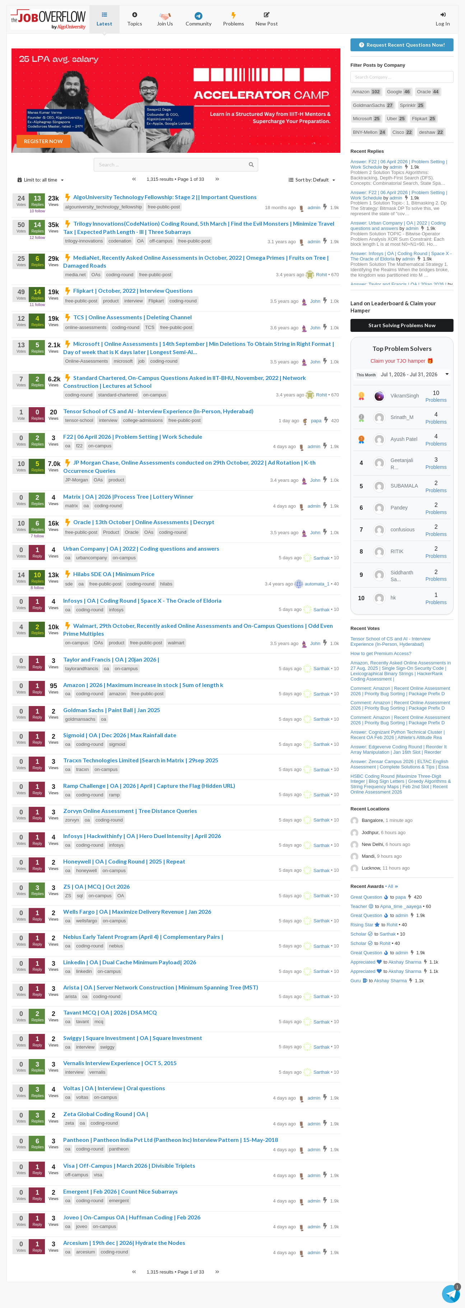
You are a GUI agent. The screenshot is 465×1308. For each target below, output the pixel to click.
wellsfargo (86, 946)
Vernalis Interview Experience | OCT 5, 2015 (120, 1088)
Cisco (402, 158)
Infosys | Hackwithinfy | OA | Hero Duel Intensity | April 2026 (142, 861)
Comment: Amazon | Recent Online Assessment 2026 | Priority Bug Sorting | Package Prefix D (400, 716)
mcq (98, 1047)
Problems (233, 19)
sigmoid (117, 770)
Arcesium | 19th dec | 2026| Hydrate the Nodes (124, 1268)
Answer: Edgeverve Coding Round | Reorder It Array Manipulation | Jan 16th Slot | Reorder (398, 775)
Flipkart (156, 326)
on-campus (154, 420)
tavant (82, 1047)
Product (111, 558)
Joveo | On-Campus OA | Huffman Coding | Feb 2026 (131, 1242)
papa (311, 446)
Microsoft (367, 144)
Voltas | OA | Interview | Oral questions (114, 1113)
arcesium (85, 1277)
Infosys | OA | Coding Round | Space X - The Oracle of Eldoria (142, 626)
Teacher (362, 932)
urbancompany (91, 583)
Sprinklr (412, 131)
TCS (149, 353)
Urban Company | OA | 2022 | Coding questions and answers (141, 574)
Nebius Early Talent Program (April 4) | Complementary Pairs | (143, 962)
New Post (267, 19)
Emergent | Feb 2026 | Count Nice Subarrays (120, 1217)
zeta (69, 1149)
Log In (443, 19)
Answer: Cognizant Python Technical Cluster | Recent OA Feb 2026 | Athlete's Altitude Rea (397, 760)
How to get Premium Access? (380, 679)
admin (309, 233)
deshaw (431, 158)
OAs (96, 300)
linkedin (84, 997)
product (110, 326)
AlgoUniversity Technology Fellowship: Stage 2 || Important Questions (160, 222)
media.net (75, 300)
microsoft (123, 387)
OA (140, 266)
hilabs (166, 609)
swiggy (107, 1073)
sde (69, 609)
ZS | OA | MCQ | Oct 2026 (96, 912)
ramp (114, 820)
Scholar (361, 960)
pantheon (119, 1174)
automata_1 (312, 609)
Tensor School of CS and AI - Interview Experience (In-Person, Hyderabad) (158, 436)
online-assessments (86, 353)
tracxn (82, 795)
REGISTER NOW (43, 167)
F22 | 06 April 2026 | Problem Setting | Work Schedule (132, 462)
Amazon (366, 117)
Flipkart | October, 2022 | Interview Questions (128, 316)
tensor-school (79, 446)
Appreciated (366, 988)
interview (133, 326)
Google (399, 117)
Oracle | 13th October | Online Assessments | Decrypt (138, 547)
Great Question (369, 923)
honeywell (86, 896)
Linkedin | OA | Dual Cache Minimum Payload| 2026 (129, 987)
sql (80, 921)
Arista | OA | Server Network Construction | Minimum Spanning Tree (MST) (160, 1013)
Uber (396, 144)
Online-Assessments (86, 387)
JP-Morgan (76, 505)
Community (198, 19)
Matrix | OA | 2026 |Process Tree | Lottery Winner (128, 522)
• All (392, 912)
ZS (68, 921)
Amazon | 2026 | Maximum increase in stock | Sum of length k (143, 710)
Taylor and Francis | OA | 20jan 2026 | (111, 685)
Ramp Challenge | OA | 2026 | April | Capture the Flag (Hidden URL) (149, 811)
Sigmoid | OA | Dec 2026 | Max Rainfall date (119, 760)
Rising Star (365, 950)
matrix (71, 531)
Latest (104, 19)
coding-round (120, 300)
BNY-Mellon (369, 158)
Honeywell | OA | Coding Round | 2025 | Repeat (124, 887)
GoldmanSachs (373, 131)
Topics (135, 16)
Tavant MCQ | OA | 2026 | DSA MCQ (110, 1038)
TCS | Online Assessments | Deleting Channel (127, 342)
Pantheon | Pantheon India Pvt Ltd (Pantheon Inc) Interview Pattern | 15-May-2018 (170, 1165)
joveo (81, 1252)
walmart (176, 668)
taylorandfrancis (81, 694)
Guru (359, 1006)
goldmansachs (80, 745)
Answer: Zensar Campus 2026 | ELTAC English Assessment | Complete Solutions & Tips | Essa (399, 790)
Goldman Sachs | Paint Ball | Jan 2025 (111, 735)
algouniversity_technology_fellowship (103, 232)
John (310, 327)
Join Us (165, 19)
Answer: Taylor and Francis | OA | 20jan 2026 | (398, 310)
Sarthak (316, 584)
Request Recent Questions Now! (402, 70)
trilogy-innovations (84, 266)
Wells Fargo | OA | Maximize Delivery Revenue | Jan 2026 (137, 937)
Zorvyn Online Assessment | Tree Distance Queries (130, 836)
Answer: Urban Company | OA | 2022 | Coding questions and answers (398, 251)
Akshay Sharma (405, 988)
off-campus (160, 266)
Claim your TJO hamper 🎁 (402, 387)
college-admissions (143, 446)
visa (98, 1200)
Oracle (132, 558)
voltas (82, 1123)
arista (71, 1022)
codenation (119, 266)
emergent (119, 1226)
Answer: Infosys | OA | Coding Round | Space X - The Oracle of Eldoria (401, 282)
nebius (116, 971)
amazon (117, 719)
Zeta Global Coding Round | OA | (105, 1139)
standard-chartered (118, 420)
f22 (79, 471)
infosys (116, 635)
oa (67, 471)
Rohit (316, 300)
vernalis (97, 1098)
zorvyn (72, 845)
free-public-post (164, 232)
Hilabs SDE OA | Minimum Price (108, 599)
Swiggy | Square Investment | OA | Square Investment (132, 1063)
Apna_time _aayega (401, 932)
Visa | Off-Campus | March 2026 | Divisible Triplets (129, 1191)
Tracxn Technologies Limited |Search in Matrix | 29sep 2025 (140, 785)
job (141, 387)
